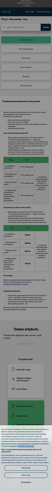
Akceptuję (26, 468)
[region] (26, 458)
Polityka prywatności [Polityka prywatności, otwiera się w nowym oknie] (26, 446)
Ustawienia (26, 482)
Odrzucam (25, 475)
